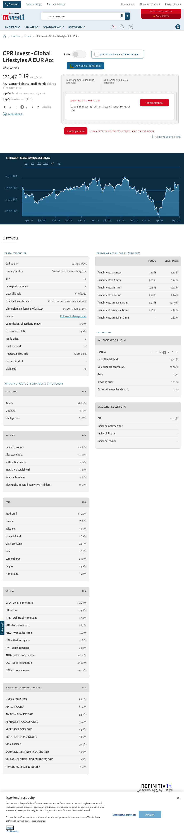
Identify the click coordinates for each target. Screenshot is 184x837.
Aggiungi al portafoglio (85, 65)
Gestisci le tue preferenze (124, 814)
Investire (16, 36)
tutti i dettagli (13, 113)
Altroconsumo (127, 4)
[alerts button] (121, 26)
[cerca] (74, 16)
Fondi (28, 36)
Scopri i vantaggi (34, 4)
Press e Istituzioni (173, 4)
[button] (2, 628)
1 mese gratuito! (154, 103)
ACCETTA (149, 814)
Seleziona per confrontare (120, 54)
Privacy (10, 827)
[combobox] (85, 16)
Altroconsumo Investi (150, 4)
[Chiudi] (178, 798)
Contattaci (13, 4)
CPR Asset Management (73, 316)
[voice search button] (120, 16)
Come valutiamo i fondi (165, 136)
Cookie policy (12, 831)
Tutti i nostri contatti (56, 4)
